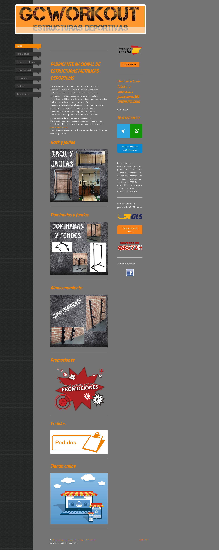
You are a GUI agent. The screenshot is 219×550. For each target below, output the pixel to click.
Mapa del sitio (88, 540)
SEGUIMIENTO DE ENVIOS (130, 229)
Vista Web (144, 540)
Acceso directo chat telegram (130, 148)
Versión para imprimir (64, 540)
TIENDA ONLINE (130, 64)
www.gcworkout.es (59, 127)
